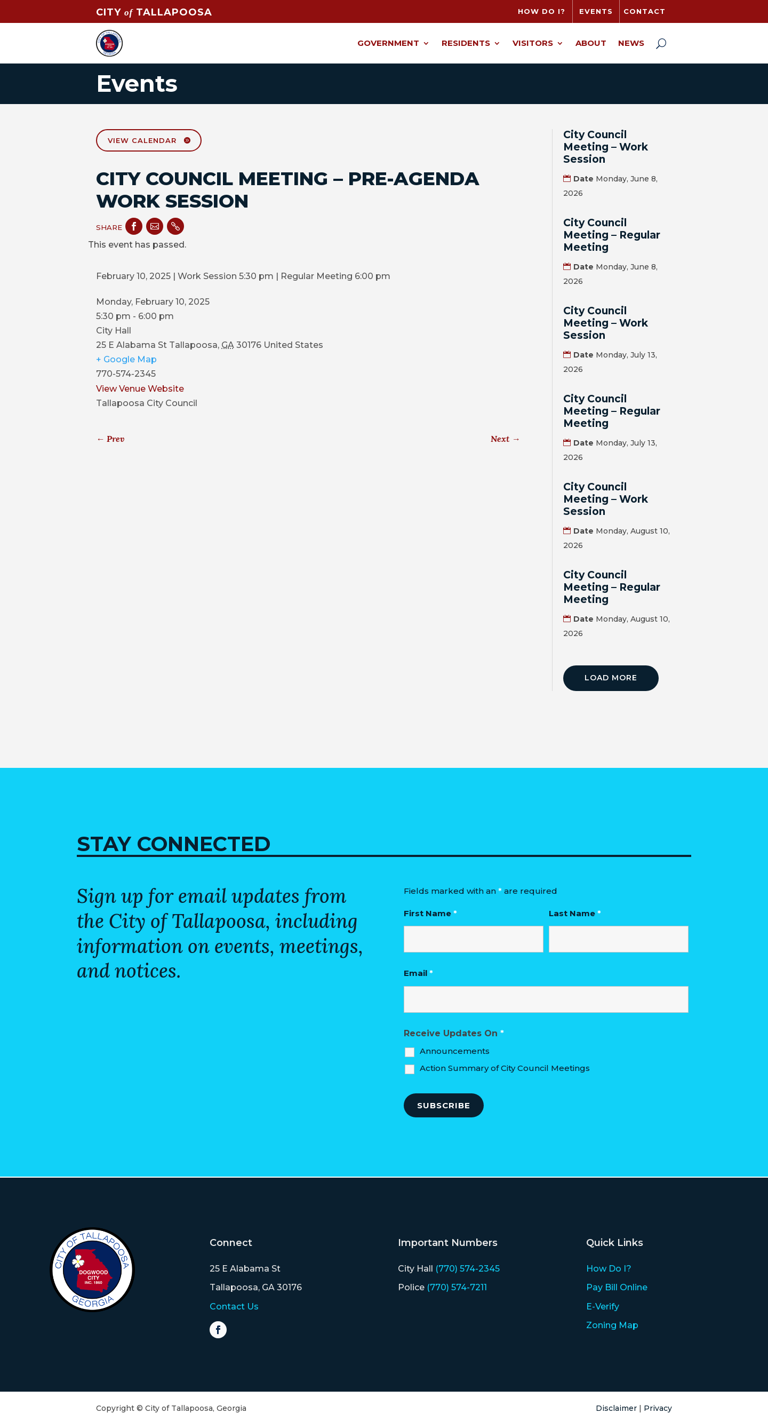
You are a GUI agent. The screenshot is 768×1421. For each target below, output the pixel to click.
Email (418, 973)
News (631, 43)
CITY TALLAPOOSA (154, 12)
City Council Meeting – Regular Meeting (611, 235)
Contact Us (234, 1306)
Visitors (533, 43)
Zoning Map (612, 1325)
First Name (430, 913)
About (590, 43)
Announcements (455, 1051)
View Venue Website (140, 389)
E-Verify (602, 1306)
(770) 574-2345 (467, 1269)
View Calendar (142, 140)
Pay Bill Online (616, 1287)
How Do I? (608, 1269)
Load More (611, 677)
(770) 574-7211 (457, 1287)
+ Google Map (126, 359)
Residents (466, 43)
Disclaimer (616, 1408)
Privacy (658, 1408)
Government (388, 43)
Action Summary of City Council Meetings (505, 1068)
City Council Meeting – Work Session (605, 147)
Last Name (575, 913)
